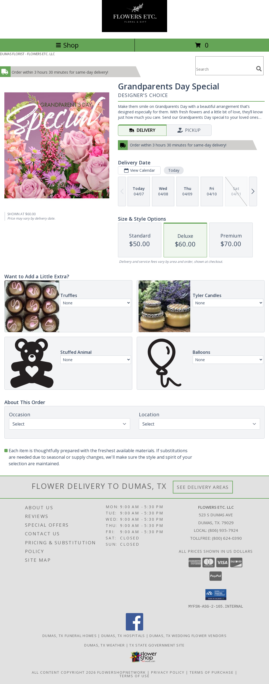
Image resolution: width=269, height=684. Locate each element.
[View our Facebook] (134, 628)
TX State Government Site (156, 644)
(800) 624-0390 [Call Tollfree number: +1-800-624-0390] (227, 538)
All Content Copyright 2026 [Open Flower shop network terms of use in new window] (64, 672)
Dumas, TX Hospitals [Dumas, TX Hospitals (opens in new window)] (123, 635)
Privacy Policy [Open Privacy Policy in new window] (167, 672)
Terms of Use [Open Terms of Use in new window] (135, 675)
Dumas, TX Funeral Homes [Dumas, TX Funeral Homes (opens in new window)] (69, 635)
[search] (259, 69)
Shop (67, 44)
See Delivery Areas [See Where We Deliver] (203, 487)
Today (173, 170)
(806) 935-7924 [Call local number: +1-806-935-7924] (223, 530)
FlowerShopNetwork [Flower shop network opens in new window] (121, 672)
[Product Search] (225, 69)
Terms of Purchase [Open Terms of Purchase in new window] (212, 672)
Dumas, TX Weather (104, 644)
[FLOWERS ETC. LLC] (134, 30)
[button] (215, 594)
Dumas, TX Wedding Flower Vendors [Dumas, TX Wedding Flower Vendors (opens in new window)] (188, 635)
